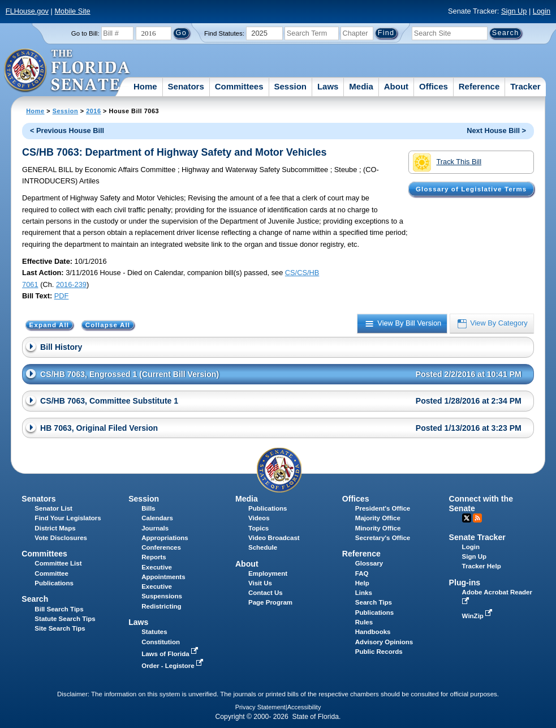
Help (362, 583)
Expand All (49, 325)
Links (363, 592)
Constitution (160, 642)
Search (34, 598)
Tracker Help (481, 566)
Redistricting (161, 606)
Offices (433, 86)
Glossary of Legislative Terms (471, 189)
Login (541, 11)
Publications (267, 508)
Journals (155, 528)
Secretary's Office (382, 537)
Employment (267, 573)
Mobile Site (72, 11)
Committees (239, 86)
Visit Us (260, 583)
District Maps (55, 528)
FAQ (362, 573)
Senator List (53, 508)
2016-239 (71, 284)
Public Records (379, 651)
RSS (477, 518)
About (396, 86)
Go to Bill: (85, 33)
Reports (153, 557)
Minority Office (378, 528)
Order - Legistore (173, 665)
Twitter (466, 518)
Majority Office (377, 518)
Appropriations (164, 537)
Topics (258, 528)
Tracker (525, 86)
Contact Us (265, 592)
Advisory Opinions (384, 642)
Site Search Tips (60, 628)
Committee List (58, 563)
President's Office (382, 508)
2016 (93, 111)
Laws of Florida (170, 653)
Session (290, 86)
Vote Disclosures (61, 537)
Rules (364, 622)
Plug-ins (465, 582)
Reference (479, 86)
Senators (186, 86)
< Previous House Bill (67, 130)
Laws (328, 86)
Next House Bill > (496, 130)
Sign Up (514, 11)
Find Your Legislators (68, 518)
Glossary (369, 563)
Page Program (270, 602)
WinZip (478, 616)
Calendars (157, 518)
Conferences (161, 547)
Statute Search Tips (65, 618)
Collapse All (107, 325)
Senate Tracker (477, 537)
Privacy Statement (260, 707)
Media (361, 86)
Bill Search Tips (59, 609)
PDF (61, 296)
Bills (148, 508)
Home (145, 86)
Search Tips (373, 602)
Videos (259, 518)
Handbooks (373, 631)
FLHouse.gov (27, 11)
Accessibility (304, 707)
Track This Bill (447, 162)
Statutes (154, 631)
